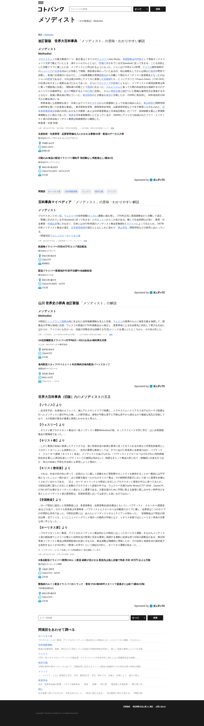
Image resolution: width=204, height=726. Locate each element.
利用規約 (126, 706)
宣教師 (107, 79)
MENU (40, 2)
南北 (108, 95)
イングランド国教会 (58, 321)
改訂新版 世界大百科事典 (57, 41)
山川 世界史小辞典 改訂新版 (58, 303)
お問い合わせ (161, 706)
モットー (101, 219)
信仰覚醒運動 (71, 191)
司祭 (139, 59)
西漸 (115, 83)
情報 (112, 128)
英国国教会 (128, 59)
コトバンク (51, 9)
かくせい (93, 215)
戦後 (71, 115)
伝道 (57, 71)
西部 (89, 87)
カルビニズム (113, 87)
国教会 (102, 75)
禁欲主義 (115, 91)
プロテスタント (46, 59)
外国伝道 (52, 223)
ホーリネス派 (54, 191)
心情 (89, 91)
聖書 (101, 63)
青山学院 (148, 103)
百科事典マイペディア (55, 202)
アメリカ (147, 67)
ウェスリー (103, 59)
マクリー (131, 223)
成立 (52, 111)
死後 (50, 79)
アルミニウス (57, 235)
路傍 (153, 71)
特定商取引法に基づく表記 (143, 706)
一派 (59, 215)
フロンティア (104, 83)
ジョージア (46, 71)
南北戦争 (87, 95)
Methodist (48, 35)
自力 (66, 91)
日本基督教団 (78, 227)
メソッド (112, 191)
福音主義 (99, 191)
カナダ (95, 103)
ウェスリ (86, 191)
